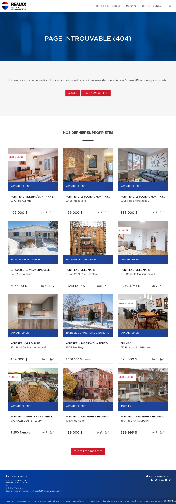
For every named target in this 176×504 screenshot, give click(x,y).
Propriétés (102, 6)
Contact (158, 6)
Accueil (73, 93)
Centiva (168, 501)
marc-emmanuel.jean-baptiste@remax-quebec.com (37, 491)
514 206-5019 (16, 488)
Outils (146, 6)
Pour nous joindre (96, 93)
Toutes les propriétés (88, 451)
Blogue (116, 6)
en (169, 6)
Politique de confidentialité (123, 501)
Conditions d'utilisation (147, 501)
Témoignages (131, 6)
